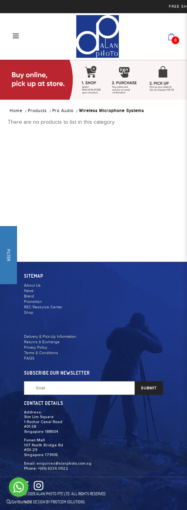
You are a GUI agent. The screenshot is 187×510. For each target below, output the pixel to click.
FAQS (29, 358)
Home (16, 110)
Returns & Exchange (42, 342)
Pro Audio (63, 110)
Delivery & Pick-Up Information (50, 336)
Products (37, 110)
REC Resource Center (43, 307)
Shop (28, 312)
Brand (29, 296)
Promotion (33, 301)
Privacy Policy (35, 347)
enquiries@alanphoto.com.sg (63, 463)
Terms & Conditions (41, 353)
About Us (32, 285)
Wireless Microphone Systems (111, 110)
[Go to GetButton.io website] (18, 502)
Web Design (34, 502)
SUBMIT (149, 388)
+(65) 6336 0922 (53, 468)
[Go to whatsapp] (18, 487)
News (29, 291)
